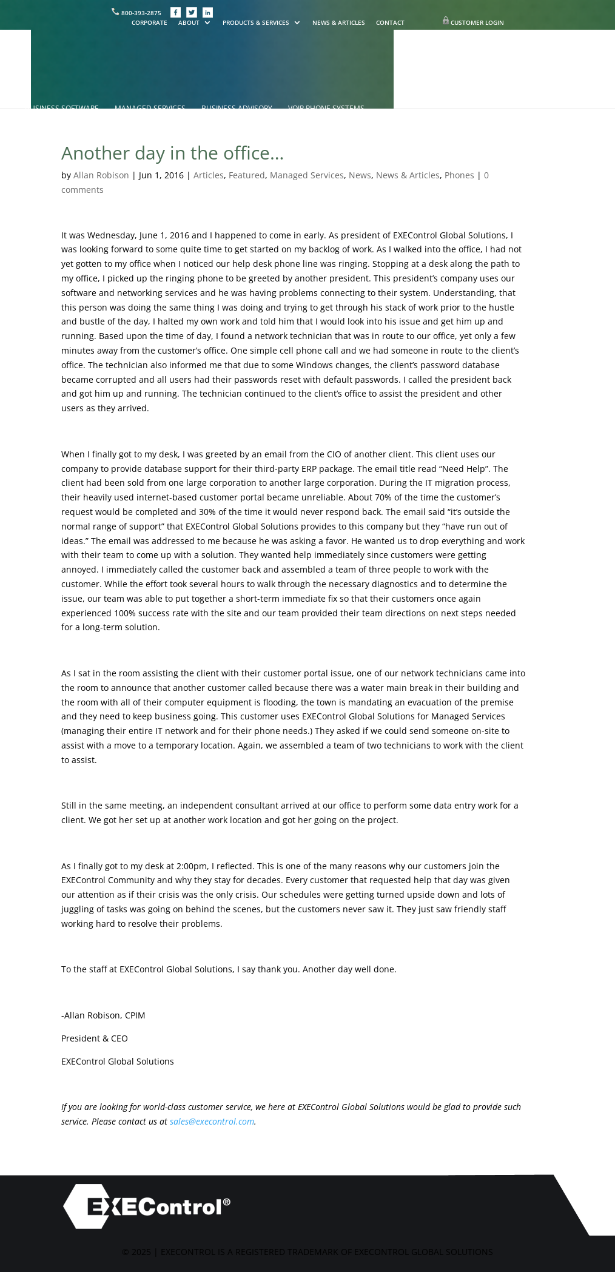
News (360, 175)
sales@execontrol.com (212, 1121)
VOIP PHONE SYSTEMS (326, 109)
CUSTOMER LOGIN (477, 22)
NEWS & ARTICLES (338, 23)
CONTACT (390, 23)
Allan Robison (101, 175)
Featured (247, 175)
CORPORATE (149, 23)
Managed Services (307, 175)
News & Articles (408, 175)
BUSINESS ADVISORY (236, 109)
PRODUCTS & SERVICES (256, 23)
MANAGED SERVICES (150, 109)
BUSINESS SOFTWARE (62, 109)
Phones (459, 175)
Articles (208, 175)
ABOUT (189, 23)
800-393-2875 (137, 12)
